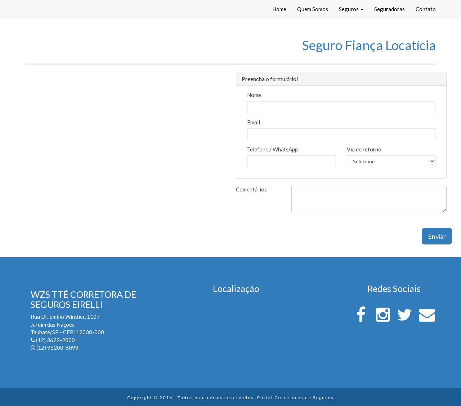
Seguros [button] (351, 9)
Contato (426, 9)
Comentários (251, 189)
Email (253, 122)
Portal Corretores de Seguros (295, 397)
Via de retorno (364, 149)
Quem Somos (312, 9)
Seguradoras (389, 9)
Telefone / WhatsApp (272, 149)
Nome (254, 95)
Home (279, 9)
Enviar (437, 236)
